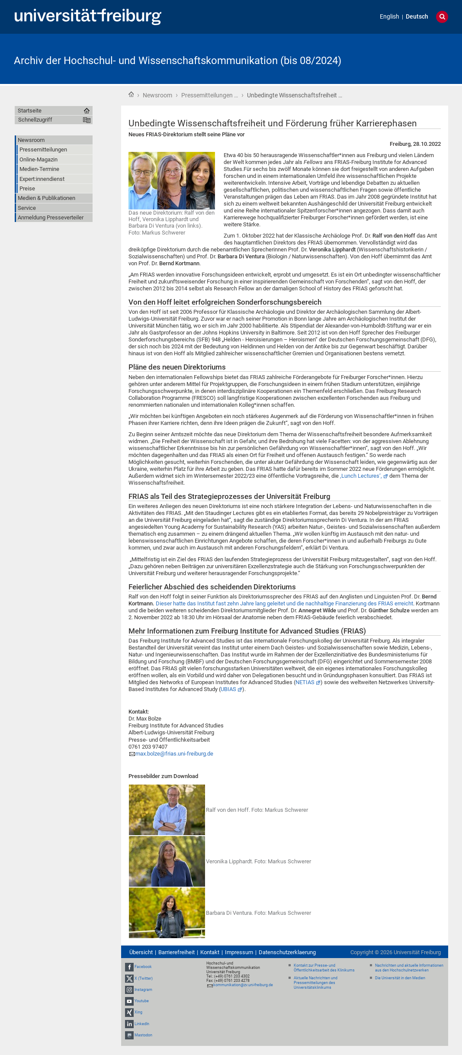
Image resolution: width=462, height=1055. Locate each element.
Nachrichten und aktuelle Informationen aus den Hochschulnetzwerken (409, 967)
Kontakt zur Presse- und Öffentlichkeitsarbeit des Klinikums (324, 967)
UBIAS (228, 689)
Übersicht (141, 952)
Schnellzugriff (35, 119)
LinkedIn (142, 1024)
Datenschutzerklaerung (287, 952)
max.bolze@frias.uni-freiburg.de (174, 753)
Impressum (239, 952)
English (389, 16)
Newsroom (157, 95)
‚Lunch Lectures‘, (361, 476)
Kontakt (209, 952)
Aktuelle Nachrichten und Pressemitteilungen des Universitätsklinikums (315, 983)
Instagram (143, 989)
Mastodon (143, 1035)
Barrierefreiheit (176, 952)
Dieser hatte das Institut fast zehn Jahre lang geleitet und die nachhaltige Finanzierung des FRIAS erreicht (284, 603)
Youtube (142, 1001)
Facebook (143, 967)
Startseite (131, 94)
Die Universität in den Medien (400, 978)
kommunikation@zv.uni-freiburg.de (243, 985)
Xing (138, 1012)
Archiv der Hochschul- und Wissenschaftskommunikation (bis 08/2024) (177, 61)
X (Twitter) (144, 978)
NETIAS (304, 682)
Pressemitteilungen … (209, 95)
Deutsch (417, 16)
